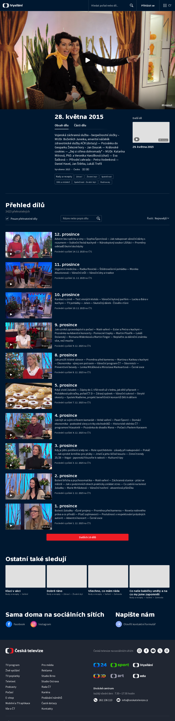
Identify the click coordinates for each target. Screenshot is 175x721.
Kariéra (46, 691)
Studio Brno (48, 674)
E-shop (9, 696)
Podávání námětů (52, 696)
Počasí (9, 691)
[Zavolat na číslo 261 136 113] (102, 699)
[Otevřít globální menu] (167, 5)
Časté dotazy (49, 702)
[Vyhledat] (98, 217)
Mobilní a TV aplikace (17, 702)
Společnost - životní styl (85, 181)
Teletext (10, 680)
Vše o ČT (10, 707)
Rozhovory (105, 181)
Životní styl (90, 176)
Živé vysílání (12, 669)
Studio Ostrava (50, 680)
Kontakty (47, 707)
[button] (87, 60)
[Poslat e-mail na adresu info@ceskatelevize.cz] (132, 699)
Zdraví (78, 176)
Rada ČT (46, 685)
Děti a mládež (63, 181)
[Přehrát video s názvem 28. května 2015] (87, 60)
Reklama (47, 669)
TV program (12, 664)
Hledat (130, 6)
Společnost (105, 176)
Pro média (47, 664)
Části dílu (80, 125)
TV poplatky (12, 674)
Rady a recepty (63, 176)
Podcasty (10, 685)
